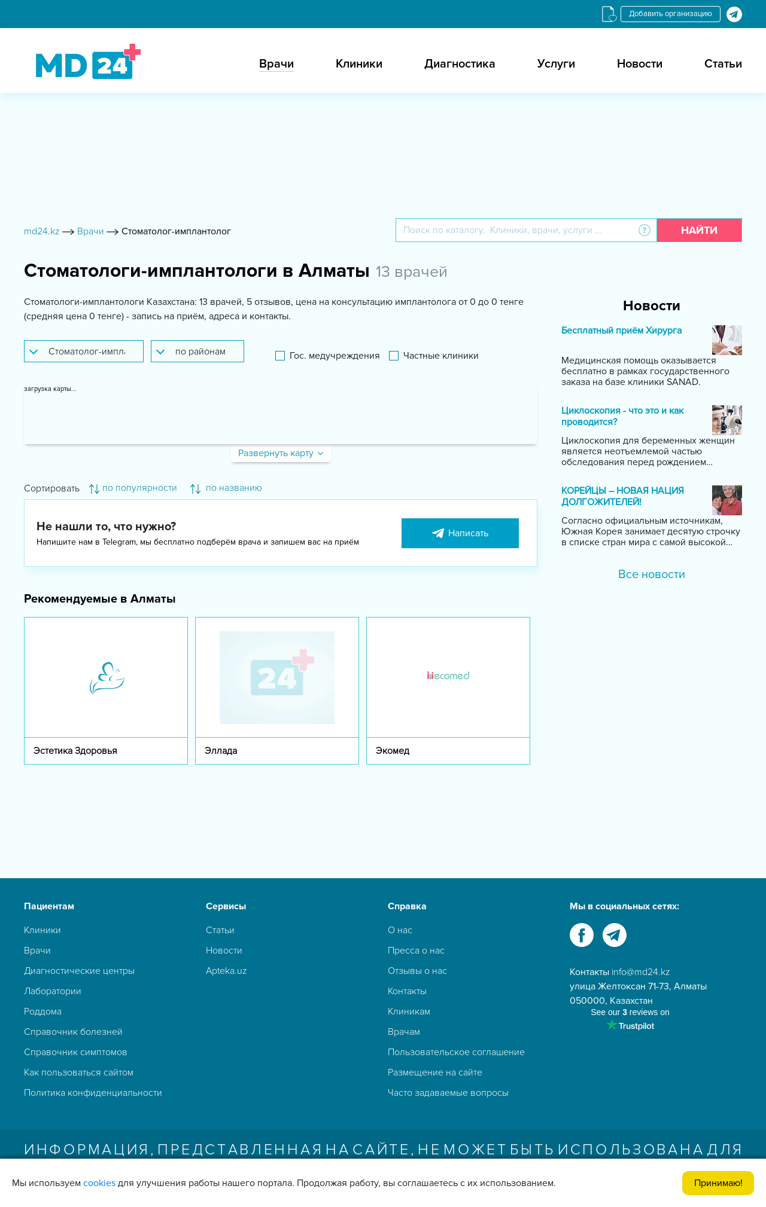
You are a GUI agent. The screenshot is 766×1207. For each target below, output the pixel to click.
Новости (639, 64)
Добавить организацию (670, 14)
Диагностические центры (79, 971)
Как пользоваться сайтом (78, 1072)
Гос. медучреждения (335, 356)
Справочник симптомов (75, 1052)
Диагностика (460, 64)
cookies (99, 1183)
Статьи (723, 64)
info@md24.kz (641, 972)
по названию (226, 488)
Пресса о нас (416, 951)
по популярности (133, 488)
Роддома (43, 1011)
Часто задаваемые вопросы (448, 1093)
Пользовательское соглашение (456, 1052)
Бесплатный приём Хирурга (621, 331)
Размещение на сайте (435, 1072)
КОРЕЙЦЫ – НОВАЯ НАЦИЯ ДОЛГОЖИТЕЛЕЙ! (622, 496)
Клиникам (409, 1011)
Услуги (556, 64)
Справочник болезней (73, 1032)
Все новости (651, 574)
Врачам (404, 1032)
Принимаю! (718, 1183)
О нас (400, 930)
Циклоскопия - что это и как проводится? (622, 416)
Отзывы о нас (417, 971)
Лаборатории (52, 991)
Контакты (407, 991)
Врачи (276, 64)
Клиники (359, 64)
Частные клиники (441, 356)
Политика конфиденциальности (93, 1093)
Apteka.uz (226, 971)
